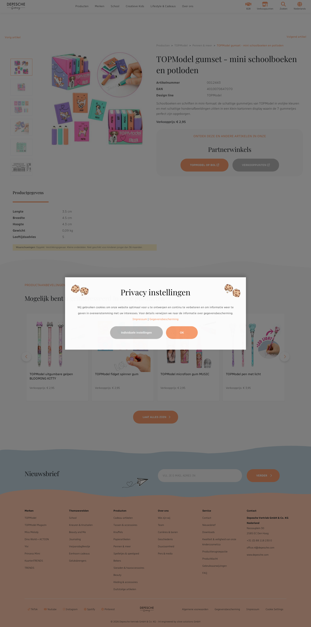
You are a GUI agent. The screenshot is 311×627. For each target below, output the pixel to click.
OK (182, 332)
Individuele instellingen (136, 332)
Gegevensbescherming (164, 319)
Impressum (139, 319)
